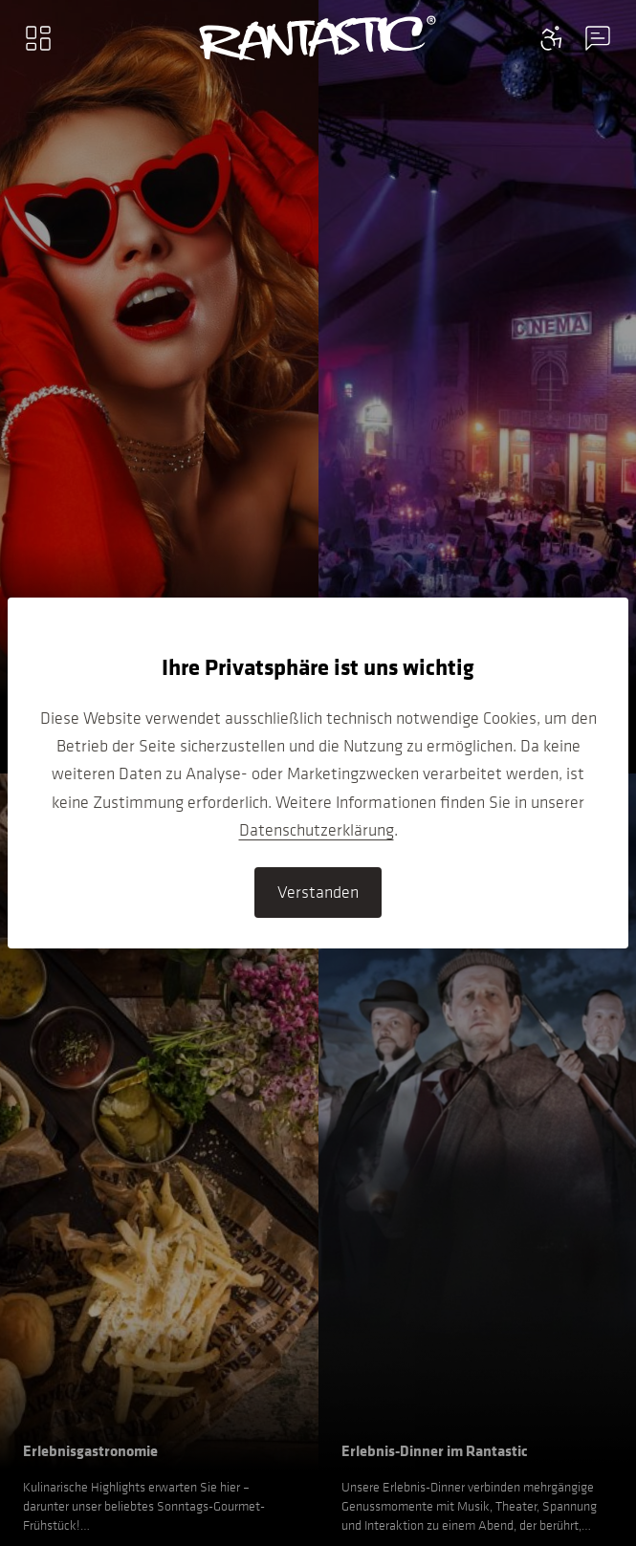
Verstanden (318, 892)
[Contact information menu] (552, 38)
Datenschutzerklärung (316, 829)
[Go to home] (318, 38)
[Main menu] (38, 38)
